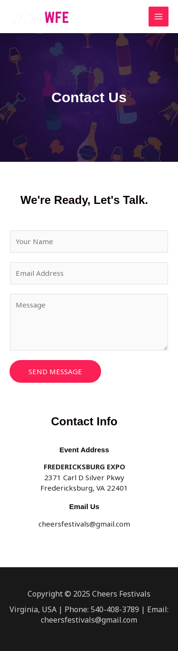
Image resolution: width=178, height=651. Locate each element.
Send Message (55, 371)
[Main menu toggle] (159, 17)
